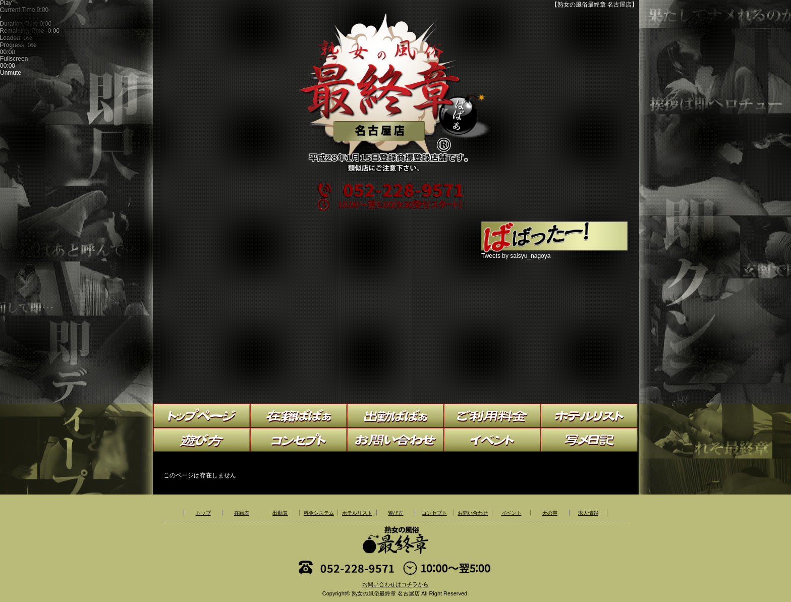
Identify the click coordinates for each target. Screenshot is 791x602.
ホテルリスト (357, 513)
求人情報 (588, 513)
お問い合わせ (473, 513)
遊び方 (395, 513)
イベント (511, 513)
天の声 (549, 513)
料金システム (319, 513)
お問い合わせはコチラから (395, 584)
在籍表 (241, 513)
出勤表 (280, 513)
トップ (203, 513)
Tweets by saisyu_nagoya (515, 255)
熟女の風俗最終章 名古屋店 (386, 593)
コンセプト (434, 513)
